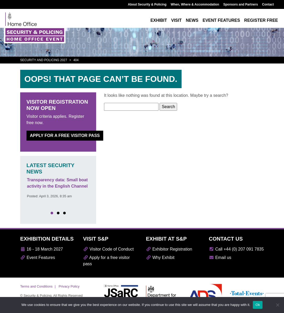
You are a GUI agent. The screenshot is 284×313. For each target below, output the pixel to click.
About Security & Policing (147, 4)
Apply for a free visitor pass (65, 135)
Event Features (37, 257)
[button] (52, 213)
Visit (176, 20)
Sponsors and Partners (240, 4)
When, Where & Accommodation (195, 4)
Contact (268, 4)
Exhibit (158, 20)
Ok (257, 305)
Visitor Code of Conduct (108, 249)
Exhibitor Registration (169, 249)
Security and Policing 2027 (43, 60)
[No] (277, 304)
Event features (221, 20)
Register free (261, 20)
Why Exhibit (160, 257)
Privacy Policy (69, 286)
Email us (220, 257)
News (192, 20)
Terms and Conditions (36, 286)
